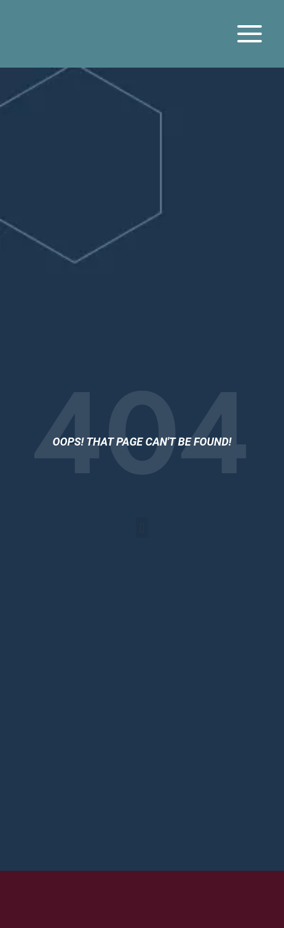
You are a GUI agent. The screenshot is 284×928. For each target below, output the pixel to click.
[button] (142, 527)
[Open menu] (249, 33)
